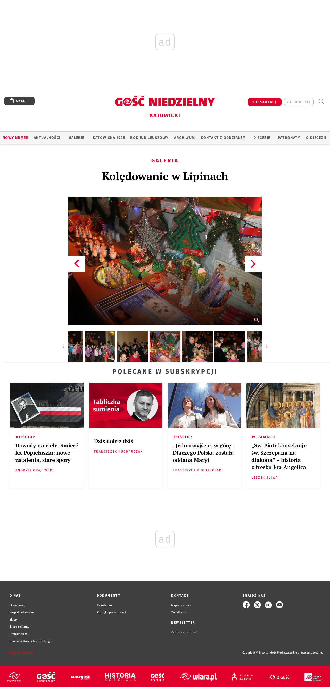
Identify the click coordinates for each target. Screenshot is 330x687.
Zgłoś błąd (21, 653)
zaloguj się (299, 102)
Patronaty (289, 137)
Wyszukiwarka (321, 101)
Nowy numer (16, 137)
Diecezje (261, 137)
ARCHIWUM (184, 137)
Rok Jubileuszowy (149, 137)
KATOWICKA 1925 (109, 137)
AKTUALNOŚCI (47, 137)
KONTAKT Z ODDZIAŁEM (223, 137)
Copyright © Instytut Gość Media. (264, 652)
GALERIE (77, 137)
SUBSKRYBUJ (264, 102)
